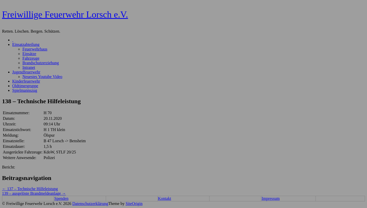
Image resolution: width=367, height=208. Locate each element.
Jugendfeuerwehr (26, 72)
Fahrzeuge (31, 58)
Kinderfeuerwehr (26, 81)
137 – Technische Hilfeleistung (30, 189)
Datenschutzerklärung (90, 203)
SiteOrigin (134, 203)
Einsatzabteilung (26, 44)
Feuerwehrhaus (34, 49)
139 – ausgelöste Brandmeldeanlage (34, 193)
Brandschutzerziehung (40, 63)
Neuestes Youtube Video (42, 76)
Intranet (28, 67)
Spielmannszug (24, 90)
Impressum (270, 198)
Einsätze (29, 53)
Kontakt (164, 198)
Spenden (61, 198)
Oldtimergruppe (25, 86)
